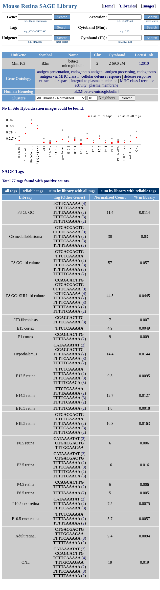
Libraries (128, 6)
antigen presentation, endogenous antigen (70, 72)
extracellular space (53, 81)
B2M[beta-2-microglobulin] (96, 91)
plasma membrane (103, 85)
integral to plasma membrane (94, 81)
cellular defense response (101, 76)
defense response (137, 76)
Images (148, 6)
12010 (144, 63)
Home (108, 6)
